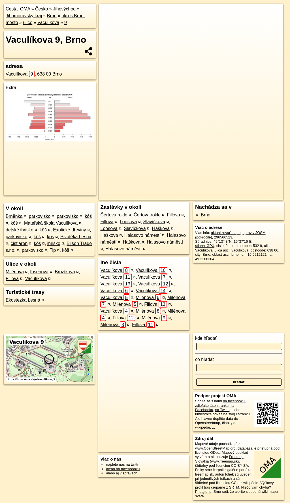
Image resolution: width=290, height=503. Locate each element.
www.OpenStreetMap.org (215, 448)
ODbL (214, 452)
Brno (52, 15)
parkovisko (39, 216)
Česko (41, 9)
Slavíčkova (154, 221)
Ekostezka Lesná (23, 300)
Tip (53, 250)
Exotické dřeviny (69, 229)
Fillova (12, 278)
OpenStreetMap (183, 195)
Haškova (161, 228)
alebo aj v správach (121, 473)
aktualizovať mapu (225, 233)
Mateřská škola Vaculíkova (51, 223)
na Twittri (222, 410)
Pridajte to (203, 491)
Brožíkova (65, 271)
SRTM (234, 487)
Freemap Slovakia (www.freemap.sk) (219, 459)
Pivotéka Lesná (75, 236)
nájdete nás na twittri (122, 464)
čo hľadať (204, 359)
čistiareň (19, 243)
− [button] (108, 22)
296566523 (223, 237)
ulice (27, 22)
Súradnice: (203, 241)
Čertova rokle (113, 214)
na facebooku (234, 401)
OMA (25, 9)
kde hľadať (206, 338)
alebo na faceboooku (123, 469)
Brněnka (14, 216)
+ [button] (108, 13)
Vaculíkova (48, 22)
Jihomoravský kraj (24, 15)
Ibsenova (39, 271)
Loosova (128, 221)
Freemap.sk (212, 195)
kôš (88, 216)
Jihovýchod (64, 9)
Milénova (15, 271)
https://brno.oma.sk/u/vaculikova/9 (256, 195)
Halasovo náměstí (142, 235)
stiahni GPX (204, 246)
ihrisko (53, 243)
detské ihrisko (19, 229)
